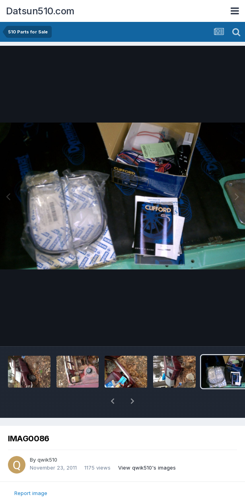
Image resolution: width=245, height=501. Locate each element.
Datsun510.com (40, 11)
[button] (112, 401)
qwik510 (47, 459)
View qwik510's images (147, 467)
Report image (30, 493)
